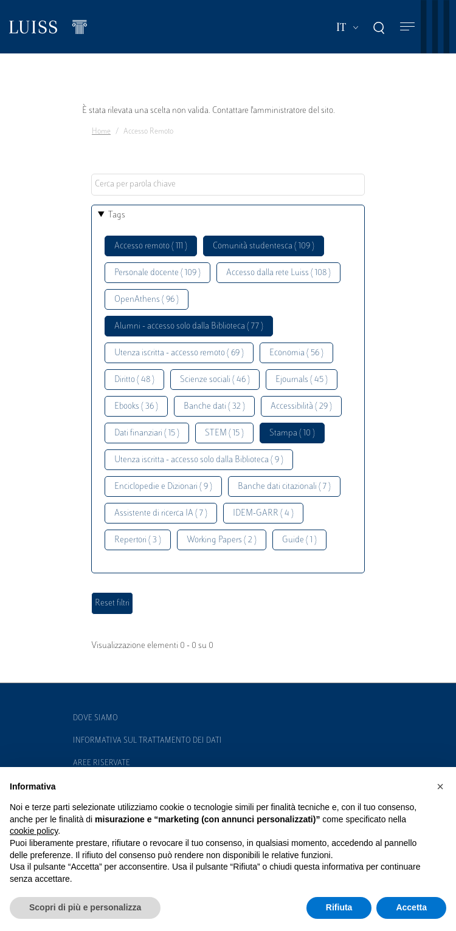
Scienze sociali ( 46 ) (215, 379)
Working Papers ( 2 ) (222, 540)
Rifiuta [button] (339, 907)
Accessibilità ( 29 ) (301, 406)
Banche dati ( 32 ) (214, 406)
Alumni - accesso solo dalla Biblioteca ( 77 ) (188, 326)
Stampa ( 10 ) (292, 433)
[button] (440, 786)
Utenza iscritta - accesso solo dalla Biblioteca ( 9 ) (198, 460)
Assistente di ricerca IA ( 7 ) (160, 513)
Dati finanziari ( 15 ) (146, 433)
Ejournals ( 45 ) (301, 379)
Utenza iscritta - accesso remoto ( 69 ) (179, 353)
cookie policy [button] (34, 831)
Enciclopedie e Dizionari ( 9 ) (163, 486)
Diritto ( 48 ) (134, 379)
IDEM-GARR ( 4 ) (263, 513)
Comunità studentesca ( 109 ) (263, 246)
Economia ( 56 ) (296, 353)
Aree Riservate (101, 763)
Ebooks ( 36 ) (136, 406)
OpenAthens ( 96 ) (146, 299)
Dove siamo (95, 718)
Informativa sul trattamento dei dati (147, 741)
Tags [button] (116, 215)
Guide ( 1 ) (299, 540)
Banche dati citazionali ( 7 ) (284, 486)
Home (101, 131)
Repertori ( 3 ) (137, 540)
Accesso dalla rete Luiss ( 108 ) (278, 273)
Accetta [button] (411, 907)
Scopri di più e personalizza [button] (85, 907)
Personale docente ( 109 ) (157, 273)
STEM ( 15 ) (224, 433)
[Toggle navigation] (407, 27)
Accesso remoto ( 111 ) (150, 246)
